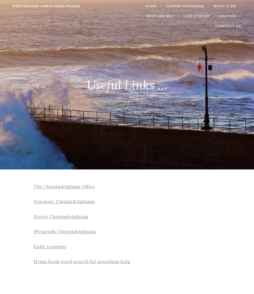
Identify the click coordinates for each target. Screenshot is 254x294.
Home (157, 6)
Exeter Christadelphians (61, 217)
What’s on (230, 6)
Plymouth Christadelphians (65, 231)
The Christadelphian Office (64, 187)
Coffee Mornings (191, 6)
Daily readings (50, 247)
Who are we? (166, 16)
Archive (233, 16)
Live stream (202, 16)
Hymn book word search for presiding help (82, 261)
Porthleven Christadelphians (40, 6)
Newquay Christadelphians (64, 201)
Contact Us (234, 26)
